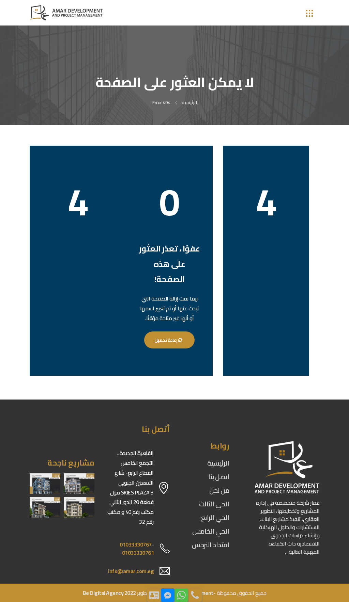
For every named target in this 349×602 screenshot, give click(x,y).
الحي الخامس (210, 531)
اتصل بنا (218, 476)
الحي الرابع (215, 517)
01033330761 (138, 553)
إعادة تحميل (169, 340)
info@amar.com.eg (131, 571)
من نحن (219, 490)
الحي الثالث (214, 504)
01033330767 (136, 544)
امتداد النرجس (210, 544)
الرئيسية (189, 102)
